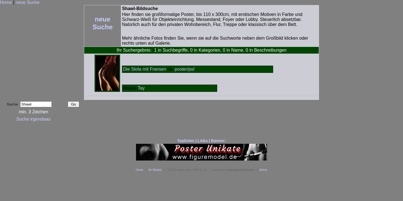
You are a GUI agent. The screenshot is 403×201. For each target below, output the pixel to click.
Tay (141, 88)
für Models (155, 169)
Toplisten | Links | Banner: (201, 140)
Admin (263, 169)
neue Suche (27, 2)
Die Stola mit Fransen (144, 69)
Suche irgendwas (33, 119)
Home (6, 2)
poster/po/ (185, 69)
